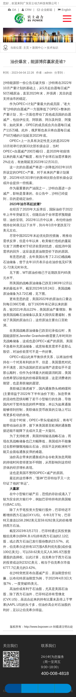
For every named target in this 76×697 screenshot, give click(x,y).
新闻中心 (38, 47)
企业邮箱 (44, 9)
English (64, 9)
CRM (26, 9)
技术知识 (52, 47)
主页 (26, 47)
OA (12, 9)
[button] (65, 17)
